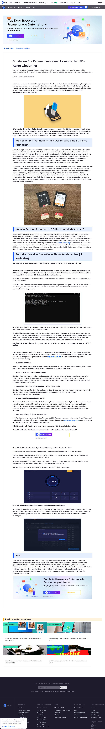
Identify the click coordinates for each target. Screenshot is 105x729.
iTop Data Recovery (54, 357)
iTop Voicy (21, 695)
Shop (79, 2)
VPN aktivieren (78, 695)
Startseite (6, 48)
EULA (96, 727)
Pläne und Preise (22, 714)
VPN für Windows (42, 688)
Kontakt (93, 690)
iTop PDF (20, 705)
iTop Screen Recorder (24, 690)
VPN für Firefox (41, 702)
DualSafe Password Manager (23, 708)
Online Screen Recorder (24, 711)
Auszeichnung (95, 695)
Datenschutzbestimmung (14, 723)
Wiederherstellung (63, 243)
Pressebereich (95, 693)
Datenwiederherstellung (23, 48)
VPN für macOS (41, 690)
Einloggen (100, 2)
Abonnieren (63, 668)
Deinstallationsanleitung (81, 698)
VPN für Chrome (41, 700)
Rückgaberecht (77, 727)
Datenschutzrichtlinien (87, 727)
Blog (33, 7)
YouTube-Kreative (96, 698)
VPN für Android (41, 698)
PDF (54, 2)
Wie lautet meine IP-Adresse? (62, 690)
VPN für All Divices (42, 710)
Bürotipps (57, 695)
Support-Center (78, 688)
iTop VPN (20, 688)
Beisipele (21, 7)
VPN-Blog (57, 693)
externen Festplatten (71, 420)
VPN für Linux (41, 705)
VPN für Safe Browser (43, 707)
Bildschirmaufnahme (60, 698)
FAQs (28, 7)
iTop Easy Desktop (23, 693)
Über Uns (93, 688)
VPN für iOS (40, 695)
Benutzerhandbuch (79, 693)
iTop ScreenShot (22, 698)
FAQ (75, 690)
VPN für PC (40, 693)
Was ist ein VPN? (59, 688)
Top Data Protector (23, 702)
